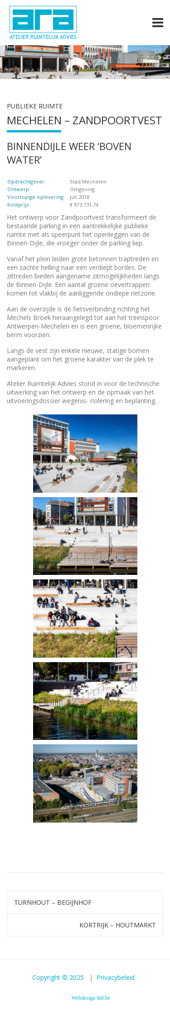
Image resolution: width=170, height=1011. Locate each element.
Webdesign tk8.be (91, 998)
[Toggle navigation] (157, 22)
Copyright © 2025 (59, 977)
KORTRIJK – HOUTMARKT (117, 925)
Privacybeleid (116, 977)
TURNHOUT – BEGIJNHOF (53, 902)
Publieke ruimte (35, 106)
